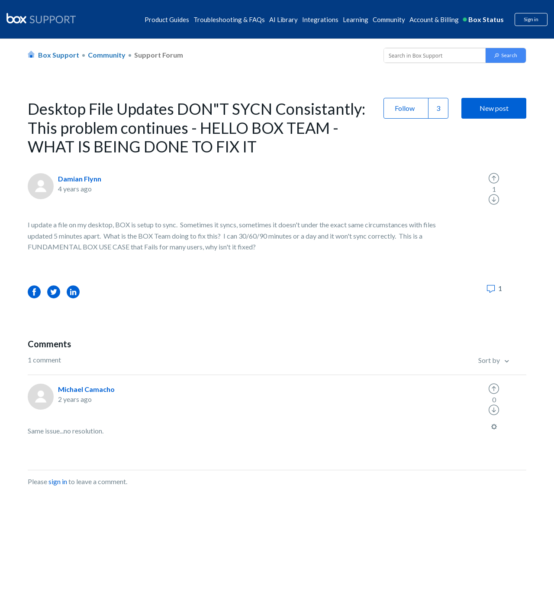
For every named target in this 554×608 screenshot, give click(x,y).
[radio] (494, 178)
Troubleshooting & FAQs (229, 19)
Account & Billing (434, 19)
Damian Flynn (79, 179)
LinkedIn (73, 292)
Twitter (53, 292)
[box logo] (41, 18)
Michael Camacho (86, 389)
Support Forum (158, 55)
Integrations (320, 19)
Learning (355, 19)
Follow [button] (405, 108)
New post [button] (494, 108)
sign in (57, 481)
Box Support (58, 55)
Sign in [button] (531, 19)
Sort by (489, 360)
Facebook (34, 292)
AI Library (283, 19)
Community (389, 19)
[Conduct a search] (434, 55)
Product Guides (167, 19)
